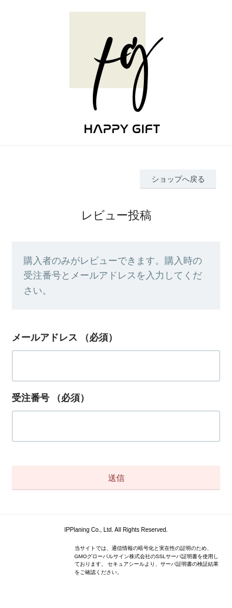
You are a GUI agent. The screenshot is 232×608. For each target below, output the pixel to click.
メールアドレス (45, 337)
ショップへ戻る (178, 179)
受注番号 (30, 398)
